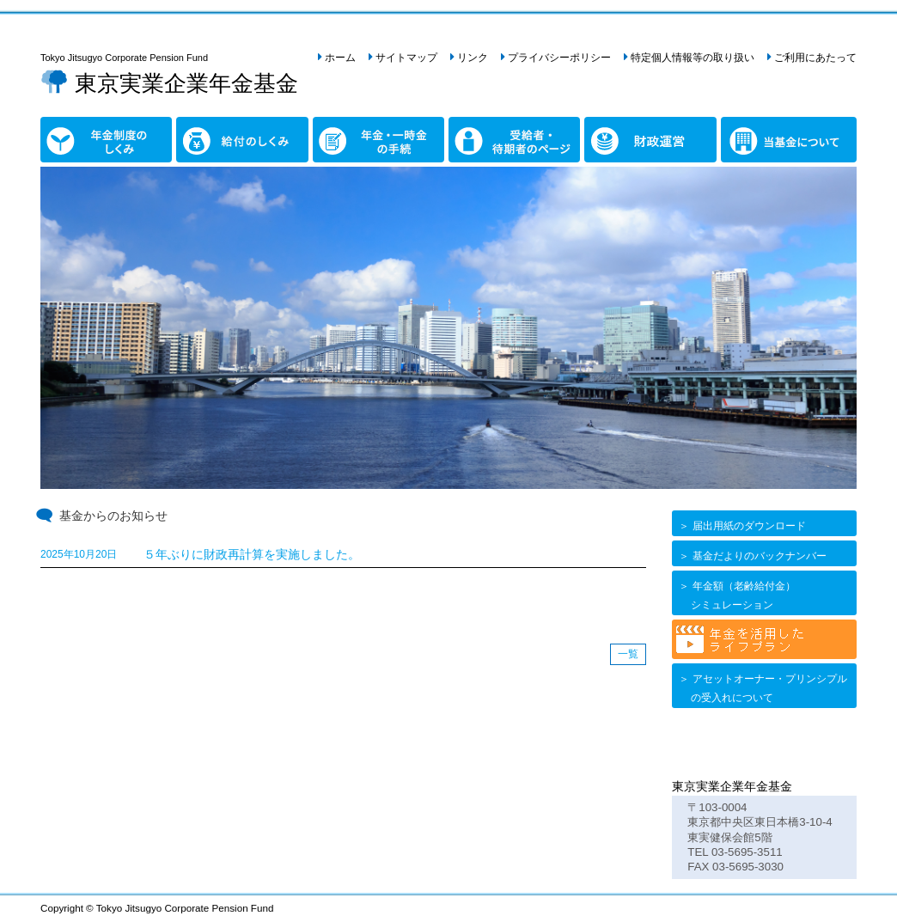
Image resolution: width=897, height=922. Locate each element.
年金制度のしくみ (70, 135)
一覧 (628, 654)
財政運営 (608, 126)
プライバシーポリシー (559, 58)
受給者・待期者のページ (490, 135)
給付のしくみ (212, 126)
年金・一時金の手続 (349, 135)
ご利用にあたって (815, 58)
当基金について (745, 135)
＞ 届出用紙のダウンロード (741, 526)
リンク (472, 58)
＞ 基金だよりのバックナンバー (751, 556)
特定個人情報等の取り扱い (692, 58)
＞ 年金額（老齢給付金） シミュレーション (736, 595)
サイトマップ (406, 58)
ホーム (340, 58)
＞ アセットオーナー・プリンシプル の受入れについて (761, 688)
